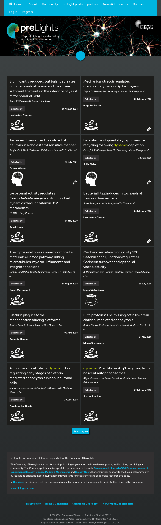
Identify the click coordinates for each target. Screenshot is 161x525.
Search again (80, 428)
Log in (13, 12)
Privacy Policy (33, 500)
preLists (92, 4)
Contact (138, 4)
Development (101, 464)
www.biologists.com (22, 484)
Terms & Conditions (56, 500)
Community (50, 4)
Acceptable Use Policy (84, 500)
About (33, 4)
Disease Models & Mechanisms (53, 468)
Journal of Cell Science (123, 464)
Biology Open (82, 468)
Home (15, 4)
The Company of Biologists (117, 500)
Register (27, 12)
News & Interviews (115, 4)
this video (18, 478)
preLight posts (73, 4)
